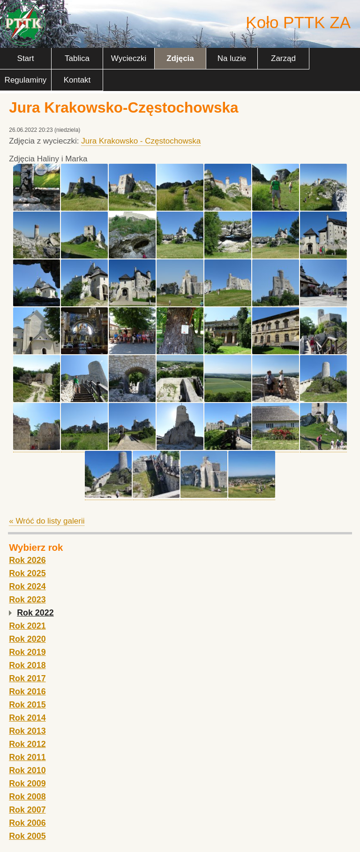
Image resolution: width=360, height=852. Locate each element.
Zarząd (283, 58)
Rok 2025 (27, 573)
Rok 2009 (27, 783)
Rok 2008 (27, 796)
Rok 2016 (27, 691)
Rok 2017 (27, 678)
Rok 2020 (27, 639)
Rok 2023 (27, 599)
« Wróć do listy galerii (46, 521)
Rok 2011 (27, 757)
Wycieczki (128, 58)
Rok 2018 (27, 665)
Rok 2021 (27, 626)
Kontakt (77, 80)
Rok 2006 (27, 823)
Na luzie (232, 58)
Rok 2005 (27, 836)
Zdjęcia (180, 58)
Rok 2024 (27, 586)
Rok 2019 (27, 652)
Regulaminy (26, 80)
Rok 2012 (27, 744)
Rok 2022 (35, 612)
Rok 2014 (27, 718)
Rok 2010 (27, 770)
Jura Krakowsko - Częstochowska (141, 141)
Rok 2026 (27, 560)
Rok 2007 (27, 809)
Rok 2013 (27, 731)
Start (25, 58)
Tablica (77, 58)
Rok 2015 (27, 704)
